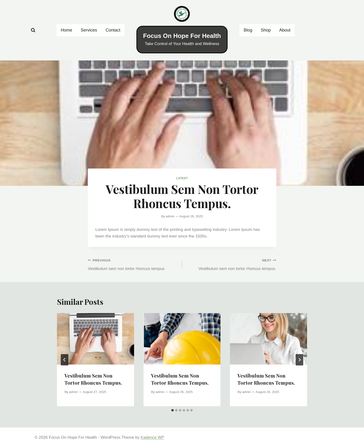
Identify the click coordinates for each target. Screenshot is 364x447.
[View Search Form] (33, 30)
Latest (182, 178)
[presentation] (95, 338)
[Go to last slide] (64, 359)
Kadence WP (152, 437)
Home (66, 30)
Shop (266, 30)
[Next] (299, 359)
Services (89, 30)
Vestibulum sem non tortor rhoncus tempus (133, 264)
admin (170, 216)
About (284, 30)
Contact (113, 30)
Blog (248, 30)
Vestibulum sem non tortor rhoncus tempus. (231, 264)
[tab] (172, 410)
